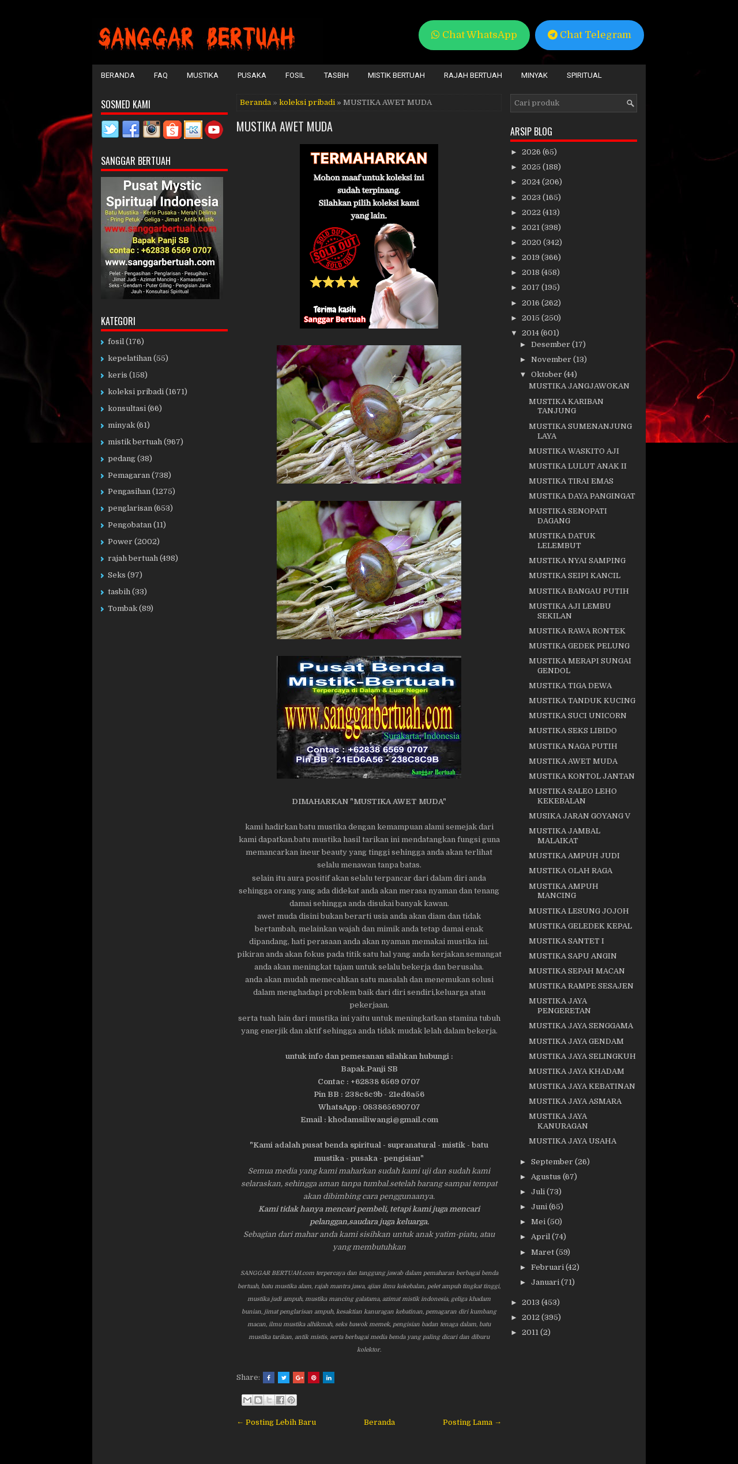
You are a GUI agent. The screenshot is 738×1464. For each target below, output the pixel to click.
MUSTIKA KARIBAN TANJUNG (566, 406)
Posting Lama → (472, 1422)
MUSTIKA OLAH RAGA (570, 870)
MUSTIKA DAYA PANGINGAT (582, 496)
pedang (121, 458)
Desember (551, 344)
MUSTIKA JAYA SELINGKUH (582, 1056)
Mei (539, 1221)
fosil (116, 341)
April (541, 1236)
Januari (546, 1282)
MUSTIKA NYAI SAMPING (577, 560)
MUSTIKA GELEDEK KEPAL (580, 926)
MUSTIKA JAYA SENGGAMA (581, 1025)
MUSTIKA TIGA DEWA (570, 685)
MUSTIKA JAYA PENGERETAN (560, 1006)
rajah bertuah (133, 558)
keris (117, 375)
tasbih (119, 591)
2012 (531, 1317)
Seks (117, 575)
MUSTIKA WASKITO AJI (574, 451)
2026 (532, 152)
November (552, 359)
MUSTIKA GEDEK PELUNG (579, 646)
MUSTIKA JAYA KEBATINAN (582, 1086)
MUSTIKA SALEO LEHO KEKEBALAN (573, 796)
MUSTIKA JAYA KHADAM (576, 1071)
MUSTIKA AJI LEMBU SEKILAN (570, 611)
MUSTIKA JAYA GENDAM (576, 1041)
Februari (548, 1267)
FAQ (161, 75)
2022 (532, 212)
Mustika (203, 75)
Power (120, 541)
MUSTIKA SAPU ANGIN (573, 956)
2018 (531, 272)
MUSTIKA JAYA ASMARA (575, 1101)
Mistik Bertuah (396, 75)
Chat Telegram (589, 34)
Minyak (534, 75)
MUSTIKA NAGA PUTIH (573, 746)
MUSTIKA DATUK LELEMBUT (562, 540)
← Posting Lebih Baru (276, 1422)
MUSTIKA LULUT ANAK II (578, 466)
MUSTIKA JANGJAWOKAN (579, 386)
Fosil (295, 75)
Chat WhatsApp (474, 34)
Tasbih (336, 75)
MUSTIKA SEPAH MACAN (577, 971)
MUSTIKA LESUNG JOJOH (579, 911)
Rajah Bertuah (473, 75)
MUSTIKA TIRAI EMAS (571, 481)
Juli (539, 1191)
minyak (121, 425)
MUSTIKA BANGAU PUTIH (579, 591)
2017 (531, 287)
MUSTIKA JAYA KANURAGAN (558, 1121)
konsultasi (127, 408)
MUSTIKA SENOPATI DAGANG (568, 516)
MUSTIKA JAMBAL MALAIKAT (564, 836)
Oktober (547, 374)
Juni (540, 1206)
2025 (532, 167)
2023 (532, 197)
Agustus (547, 1176)
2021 (531, 227)
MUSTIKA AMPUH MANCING (563, 891)
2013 (531, 1302)
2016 (531, 303)
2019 (531, 257)
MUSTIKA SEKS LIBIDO (573, 730)
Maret (543, 1252)
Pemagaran (129, 475)
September (553, 1161)
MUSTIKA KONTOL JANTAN (582, 776)
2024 (532, 182)
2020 (532, 242)
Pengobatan (130, 524)
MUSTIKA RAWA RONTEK (577, 631)
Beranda (118, 75)
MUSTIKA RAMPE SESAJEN (581, 986)
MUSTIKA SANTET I (566, 941)
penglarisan (130, 508)
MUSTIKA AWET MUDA (284, 126)
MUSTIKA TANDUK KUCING (582, 700)
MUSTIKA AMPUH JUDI (574, 855)
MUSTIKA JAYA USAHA (572, 1141)
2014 (531, 333)
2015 (531, 318)
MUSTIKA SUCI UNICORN (578, 715)
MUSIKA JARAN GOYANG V (579, 816)
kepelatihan (130, 358)
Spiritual (584, 75)
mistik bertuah (135, 441)
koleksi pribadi (307, 102)
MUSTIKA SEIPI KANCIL (574, 575)
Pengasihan (129, 491)
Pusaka (252, 75)
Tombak (122, 608)
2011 (531, 1332)
